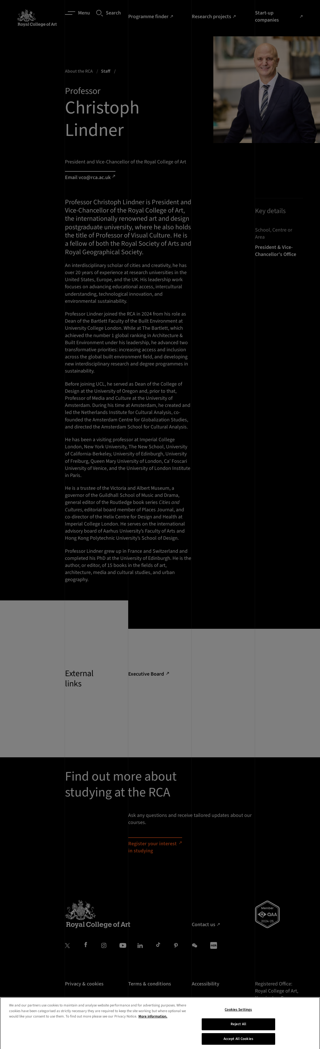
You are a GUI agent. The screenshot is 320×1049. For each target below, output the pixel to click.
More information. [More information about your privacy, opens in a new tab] (152, 1020)
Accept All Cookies (238, 1042)
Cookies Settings (238, 1013)
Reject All (238, 1028)
